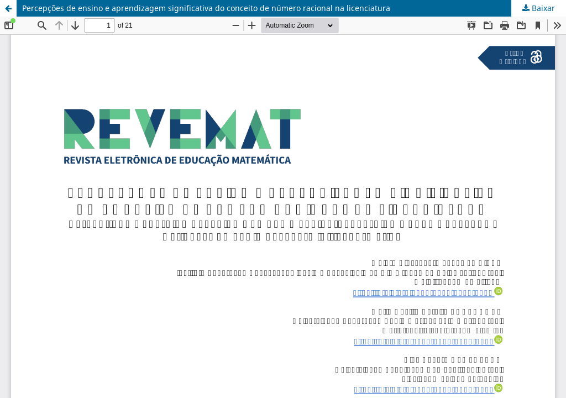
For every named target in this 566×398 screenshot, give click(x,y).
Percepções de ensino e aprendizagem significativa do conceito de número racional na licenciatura (206, 8)
